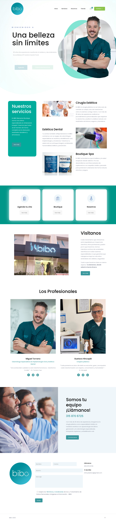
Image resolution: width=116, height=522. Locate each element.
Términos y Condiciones (54, 492)
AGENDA (99, 9)
